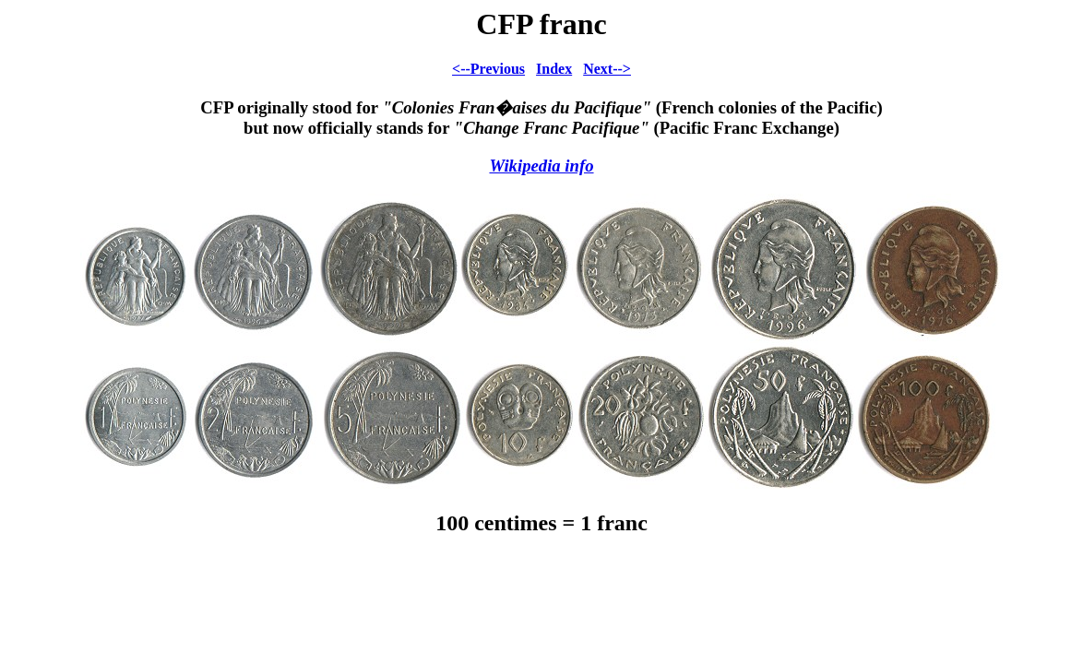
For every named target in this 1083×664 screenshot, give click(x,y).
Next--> (607, 69)
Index (554, 69)
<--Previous (488, 69)
